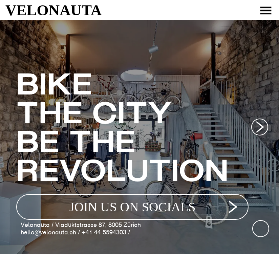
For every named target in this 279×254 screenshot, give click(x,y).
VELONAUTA (53, 10)
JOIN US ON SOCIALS (155, 206)
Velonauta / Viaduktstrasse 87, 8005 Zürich (81, 225)
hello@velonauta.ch (49, 232)
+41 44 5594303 (104, 232)
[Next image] (259, 127)
